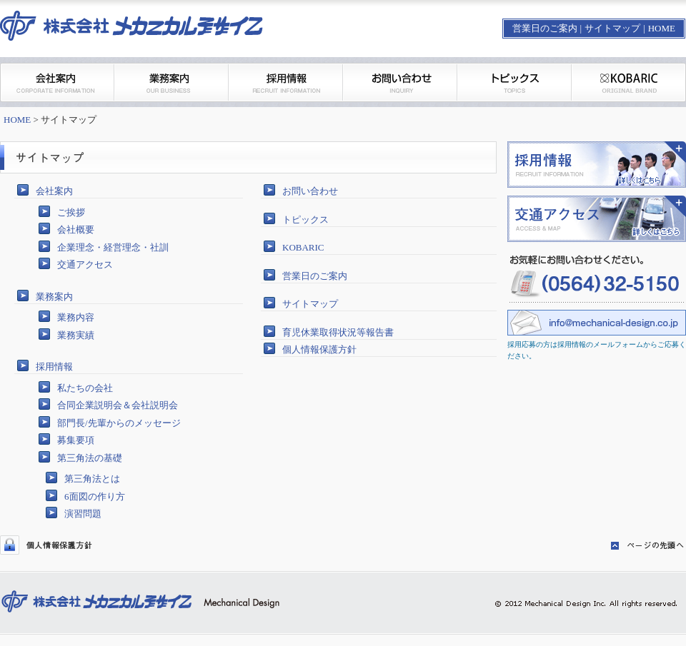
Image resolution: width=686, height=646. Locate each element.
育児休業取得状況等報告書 (338, 332)
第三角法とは (92, 478)
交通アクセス (85, 264)
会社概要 (75, 229)
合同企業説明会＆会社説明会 (117, 405)
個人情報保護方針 (319, 349)
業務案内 (54, 296)
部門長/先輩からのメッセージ (119, 423)
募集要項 (75, 440)
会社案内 (54, 191)
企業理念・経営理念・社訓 (113, 247)
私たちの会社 (85, 388)
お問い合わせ (310, 191)
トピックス (305, 219)
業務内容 (75, 317)
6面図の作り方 (94, 496)
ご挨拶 (71, 212)
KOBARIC (303, 247)
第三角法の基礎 (89, 458)
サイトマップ (612, 28)
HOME (661, 28)
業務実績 (75, 335)
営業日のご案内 (544, 28)
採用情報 (54, 366)
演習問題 (82, 513)
